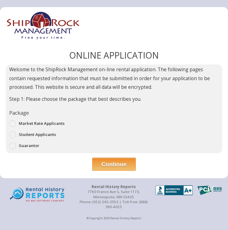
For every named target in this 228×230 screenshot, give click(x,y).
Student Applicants (32, 134)
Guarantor (24, 145)
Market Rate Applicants (37, 123)
